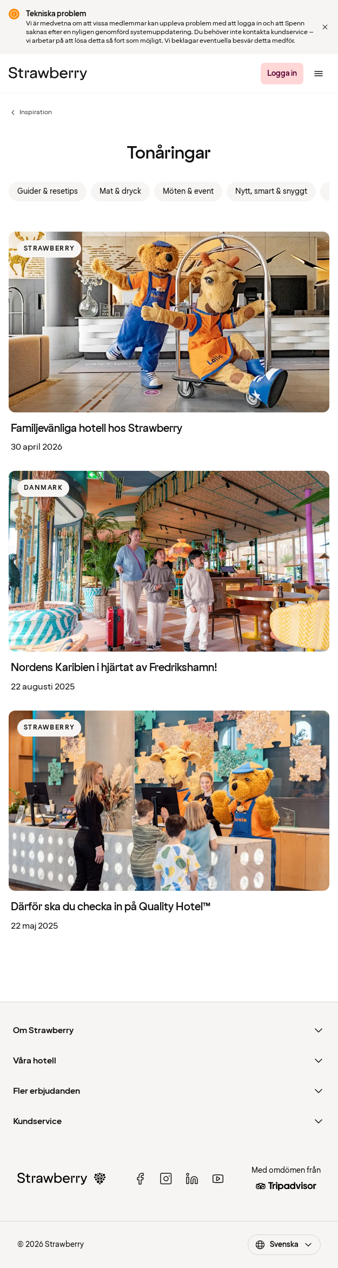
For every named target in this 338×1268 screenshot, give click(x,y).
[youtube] (217, 1178)
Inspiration (30, 112)
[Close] (325, 27)
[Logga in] (282, 73)
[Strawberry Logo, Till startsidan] (48, 73)
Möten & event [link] (188, 191)
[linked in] (191, 1178)
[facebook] (140, 1178)
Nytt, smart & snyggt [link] (271, 191)
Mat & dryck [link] (120, 191)
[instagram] (166, 1178)
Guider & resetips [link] (47, 191)
